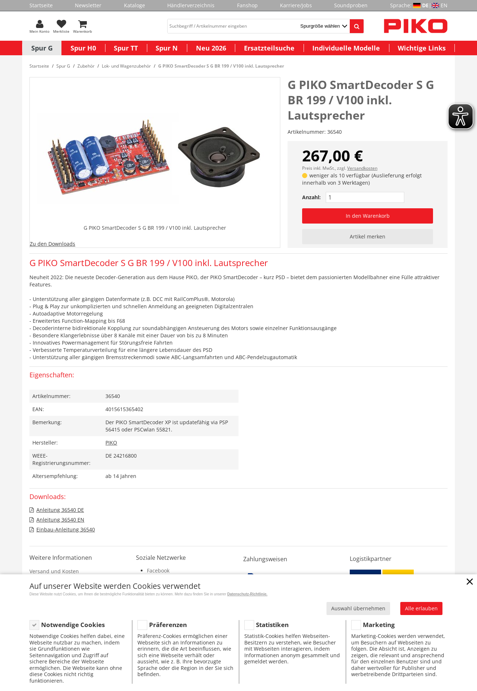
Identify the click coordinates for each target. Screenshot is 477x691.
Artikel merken (367, 236)
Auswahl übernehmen (358, 608)
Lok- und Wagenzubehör (126, 66)
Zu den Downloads (52, 243)
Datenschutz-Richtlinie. (247, 594)
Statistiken (272, 624)
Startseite (41, 5)
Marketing (379, 624)
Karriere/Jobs (296, 5)
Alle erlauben (421, 608)
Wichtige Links (422, 48)
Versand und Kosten (54, 571)
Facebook (158, 570)
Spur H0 (83, 48)
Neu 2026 (211, 48)
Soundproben (351, 5)
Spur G (42, 48)
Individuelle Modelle (346, 48)
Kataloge (134, 5)
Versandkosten (362, 168)
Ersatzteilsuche (269, 48)
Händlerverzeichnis (191, 5)
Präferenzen (168, 624)
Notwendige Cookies (73, 624)
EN (444, 5)
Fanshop (247, 5)
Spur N (167, 48)
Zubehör (86, 66)
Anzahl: (311, 197)
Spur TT (126, 48)
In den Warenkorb (368, 215)
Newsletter (88, 5)
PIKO (111, 442)
